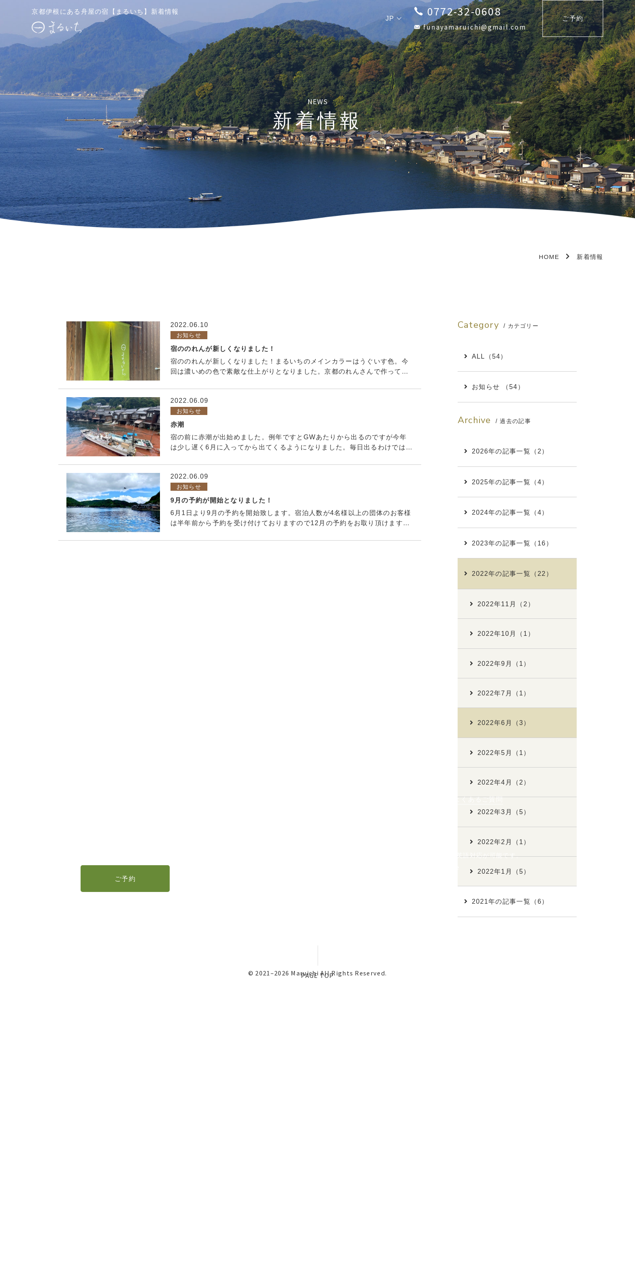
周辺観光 (293, 1070)
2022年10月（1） (502, 633)
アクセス (333, 1070)
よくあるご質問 (478, 1070)
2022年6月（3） (500, 722)
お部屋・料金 (246, 1070)
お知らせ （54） (494, 386)
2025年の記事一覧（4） (506, 481)
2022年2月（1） (500, 841)
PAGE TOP (317, 975)
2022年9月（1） (500, 663)
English (377, 1166)
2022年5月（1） (500, 752)
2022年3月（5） (500, 811)
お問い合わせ (421, 1070)
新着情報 (374, 1070)
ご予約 (572, 18)
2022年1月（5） (500, 871)
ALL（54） (485, 356)
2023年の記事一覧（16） (508, 543)
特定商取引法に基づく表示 (240, 1087)
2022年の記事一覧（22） (508, 573)
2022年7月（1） (500, 693)
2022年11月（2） (502, 603)
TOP (205, 1070)
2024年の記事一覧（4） (506, 512)
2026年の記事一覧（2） (506, 451)
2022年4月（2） (500, 782)
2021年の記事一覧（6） (506, 901)
